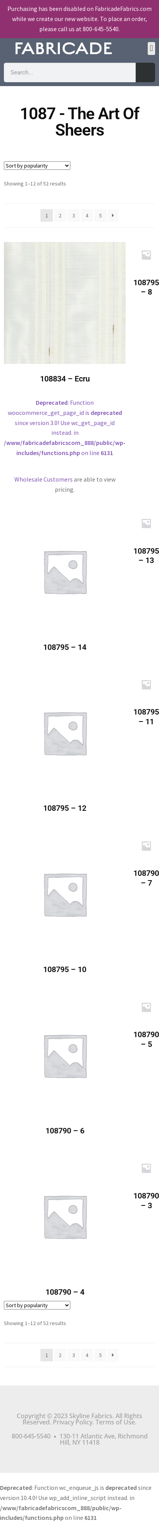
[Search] (145, 72)
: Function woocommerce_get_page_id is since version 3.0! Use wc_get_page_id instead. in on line (65, 355)
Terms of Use (115, 1422)
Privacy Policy (73, 1422)
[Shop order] (37, 165)
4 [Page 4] (87, 215)
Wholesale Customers (43, 479)
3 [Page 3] (73, 215)
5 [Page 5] (100, 215)
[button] (151, 48)
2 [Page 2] (60, 215)
